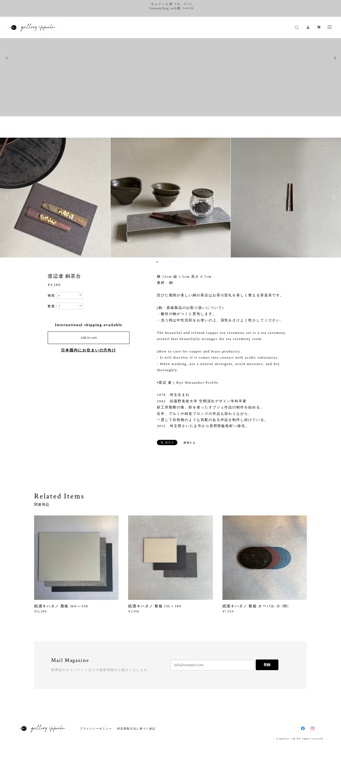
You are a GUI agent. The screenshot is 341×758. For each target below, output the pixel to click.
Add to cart (88, 337)
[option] (170, 197)
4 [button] (167, 262)
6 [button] (174, 262)
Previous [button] (8, 197)
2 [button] (160, 262)
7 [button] (177, 262)
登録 (266, 665)
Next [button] (333, 197)
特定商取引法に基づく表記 (136, 728)
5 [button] (171, 262)
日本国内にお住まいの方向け (88, 350)
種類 (51, 295)
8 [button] (181, 262)
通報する (189, 442)
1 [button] (157, 262)
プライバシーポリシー (96, 728)
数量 (51, 306)
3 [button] (164, 262)
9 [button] (184, 262)
